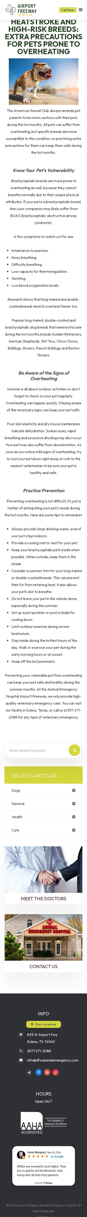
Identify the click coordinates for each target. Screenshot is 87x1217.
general (18, 803)
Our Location (45, 1024)
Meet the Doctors (43, 898)
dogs (16, 790)
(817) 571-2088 (39, 1051)
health (17, 817)
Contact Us (43, 966)
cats (15, 830)
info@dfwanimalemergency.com (52, 1060)
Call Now (67, 10)
